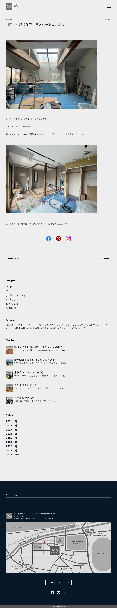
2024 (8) (11, 429)
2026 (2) (11, 421)
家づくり (11, 299)
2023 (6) (11, 433)
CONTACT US (54, 582)
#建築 (53, 328)
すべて (9, 287)
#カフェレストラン (67, 325)
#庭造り (45, 328)
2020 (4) (11, 446)
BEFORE (18, 258)
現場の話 (9, 19)
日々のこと (12, 303)
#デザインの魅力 (87, 325)
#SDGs (9, 325)
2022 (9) (11, 438)
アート (9, 291)
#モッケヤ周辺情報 (15, 328)
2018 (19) (12, 454)
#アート (33, 325)
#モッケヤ (102, 325)
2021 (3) (11, 442)
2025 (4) (11, 425)
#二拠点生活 (33, 328)
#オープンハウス (47, 325)
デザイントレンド (16, 295)
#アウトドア (21, 325)
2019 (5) (11, 450)
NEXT (100, 258)
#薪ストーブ (78, 328)
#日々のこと (64, 328)
